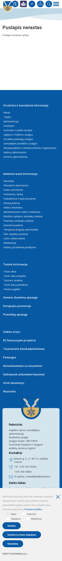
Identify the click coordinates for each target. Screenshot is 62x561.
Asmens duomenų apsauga (20, 297)
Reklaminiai (34, 518)
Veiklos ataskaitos (13, 207)
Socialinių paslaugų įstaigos (18, 139)
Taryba (7, 117)
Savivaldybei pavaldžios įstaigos (20, 143)
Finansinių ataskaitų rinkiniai (18, 220)
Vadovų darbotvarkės (14, 152)
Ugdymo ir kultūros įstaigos (18, 134)
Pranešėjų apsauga (15, 314)
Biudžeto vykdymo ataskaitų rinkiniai (22, 216)
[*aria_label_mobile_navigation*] (56, 4)
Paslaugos (9, 357)
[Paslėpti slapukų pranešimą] (58, 497)
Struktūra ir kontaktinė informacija (25, 105)
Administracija (11, 121)
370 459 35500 (28, 466)
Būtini (11, 513)
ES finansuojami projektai (19, 340)
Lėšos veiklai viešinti (14, 238)
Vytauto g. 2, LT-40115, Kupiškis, (31, 458)
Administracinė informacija (20, 174)
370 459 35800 (24, 471)
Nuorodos (9, 391)
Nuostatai (8, 181)
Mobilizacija (9, 242)
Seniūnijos (8, 125)
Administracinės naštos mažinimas (22, 211)
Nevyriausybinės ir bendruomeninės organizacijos (29, 147)
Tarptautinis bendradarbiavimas (24, 349)
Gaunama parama (13, 225)
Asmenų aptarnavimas (15, 156)
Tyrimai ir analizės (13, 280)
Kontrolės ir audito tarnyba (17, 130)
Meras (6, 112)
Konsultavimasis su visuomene (22, 366)
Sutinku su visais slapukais (21, 534)
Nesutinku (12, 543)
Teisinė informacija (15, 264)
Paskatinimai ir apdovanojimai (19, 198)
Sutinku (11, 525)
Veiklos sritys (11, 332)
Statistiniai (13, 518)
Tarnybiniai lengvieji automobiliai (20, 229)
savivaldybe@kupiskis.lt (38, 476)
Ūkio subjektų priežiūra (15, 234)
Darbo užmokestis (13, 189)
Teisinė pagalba (11, 289)
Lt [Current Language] (32, 4)
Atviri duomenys (13, 383)
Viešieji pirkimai (11, 203)
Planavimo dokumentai (15, 185)
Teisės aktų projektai (14, 275)
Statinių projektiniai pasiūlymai (19, 247)
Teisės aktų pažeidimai (15, 284)
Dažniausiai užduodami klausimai (23, 374)
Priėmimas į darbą (13, 194)
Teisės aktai (9, 271)
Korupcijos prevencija (17, 306)
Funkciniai (29, 513)
